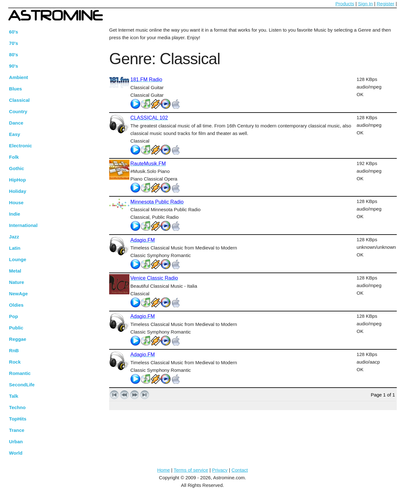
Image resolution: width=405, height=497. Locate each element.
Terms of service (191, 470)
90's (13, 66)
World (15, 453)
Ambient (18, 77)
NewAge (18, 293)
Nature (16, 282)
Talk (13, 396)
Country (18, 111)
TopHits (18, 418)
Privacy (219, 470)
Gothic (16, 168)
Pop (13, 316)
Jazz (14, 236)
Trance (16, 430)
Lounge (17, 259)
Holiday (17, 191)
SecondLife (22, 384)
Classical (19, 100)
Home (163, 470)
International (23, 225)
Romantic (20, 373)
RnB (14, 350)
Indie (14, 214)
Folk (14, 157)
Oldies (16, 305)
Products (344, 3)
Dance (16, 123)
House (16, 202)
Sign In (365, 3)
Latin (15, 248)
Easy (14, 134)
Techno (17, 407)
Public (16, 327)
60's (13, 31)
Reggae (17, 339)
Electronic (20, 145)
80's (13, 54)
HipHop (17, 179)
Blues (15, 88)
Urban (16, 441)
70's (13, 43)
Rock (15, 362)
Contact (240, 470)
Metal (15, 270)
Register (385, 3)
